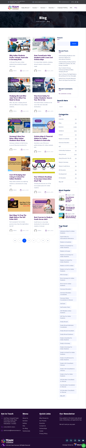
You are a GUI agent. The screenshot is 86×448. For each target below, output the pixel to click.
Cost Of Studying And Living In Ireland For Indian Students (17, 177)
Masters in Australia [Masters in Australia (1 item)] (65, 242)
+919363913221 (64, 2)
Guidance (13, 40)
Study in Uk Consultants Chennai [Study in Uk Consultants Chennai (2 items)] (66, 364)
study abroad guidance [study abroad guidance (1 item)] (66, 334)
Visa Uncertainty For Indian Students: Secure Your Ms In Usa (43, 98)
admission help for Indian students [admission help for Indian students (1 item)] (67, 232)
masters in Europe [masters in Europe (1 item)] (65, 251)
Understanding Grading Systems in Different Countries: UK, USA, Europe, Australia (67, 63)
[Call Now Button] (4, 445)
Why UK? (61, 182)
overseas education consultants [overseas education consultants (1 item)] (65, 293)
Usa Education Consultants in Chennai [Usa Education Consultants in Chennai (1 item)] (67, 386)
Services (43, 8)
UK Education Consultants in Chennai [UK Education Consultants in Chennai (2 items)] (67, 380)
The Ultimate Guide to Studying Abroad (70, 199)
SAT (12, 199)
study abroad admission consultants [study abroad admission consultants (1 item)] (67, 326)
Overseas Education (64, 142)
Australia (38, 121)
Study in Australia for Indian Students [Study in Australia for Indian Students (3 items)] (66, 339)
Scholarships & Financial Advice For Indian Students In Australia (43, 138)
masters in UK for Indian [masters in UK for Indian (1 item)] (66, 265)
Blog (76, 7)
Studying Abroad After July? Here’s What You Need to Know (17, 98)
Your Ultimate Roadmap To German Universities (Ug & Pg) (43, 179)
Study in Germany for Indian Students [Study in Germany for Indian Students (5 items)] (66, 348)
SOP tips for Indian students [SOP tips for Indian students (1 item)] (65, 317)
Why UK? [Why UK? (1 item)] (62, 396)
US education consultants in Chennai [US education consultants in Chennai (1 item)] (67, 391)
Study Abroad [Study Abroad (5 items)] (64, 321)
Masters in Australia (64, 138)
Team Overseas (15, 445)
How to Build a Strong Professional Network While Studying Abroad (66, 69)
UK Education (62, 170)
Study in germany (15, 121)
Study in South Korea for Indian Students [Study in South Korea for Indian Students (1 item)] (67, 358)
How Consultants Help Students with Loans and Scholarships (43, 57)
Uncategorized (62, 174)
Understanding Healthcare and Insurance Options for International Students (67, 57)
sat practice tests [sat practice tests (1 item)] (65, 307)
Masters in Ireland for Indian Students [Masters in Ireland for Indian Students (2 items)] (66, 261)
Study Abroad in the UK (65, 158)
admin (13, 70)
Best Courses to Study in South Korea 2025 (43, 218)
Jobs (71, 7)
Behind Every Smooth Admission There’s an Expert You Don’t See (67, 79)
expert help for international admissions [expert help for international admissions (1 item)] (67, 237)
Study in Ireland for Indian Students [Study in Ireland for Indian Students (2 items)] (67, 353)
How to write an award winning (71, 216)
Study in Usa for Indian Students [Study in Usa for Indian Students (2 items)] (66, 375)
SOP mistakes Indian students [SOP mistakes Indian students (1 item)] (65, 311)
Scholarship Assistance (41, 40)
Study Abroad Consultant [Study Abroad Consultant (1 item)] (67, 331)
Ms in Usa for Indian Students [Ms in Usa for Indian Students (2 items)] (65, 284)
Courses (34, 8)
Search (60, 38)
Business (61, 127)
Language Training (62, 7)
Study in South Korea (41, 201)
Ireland (13, 159)
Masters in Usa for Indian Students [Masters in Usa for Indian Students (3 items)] (67, 270)
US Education (39, 80)
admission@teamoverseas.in (41, 2)
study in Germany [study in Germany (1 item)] (65, 343)
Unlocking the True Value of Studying (70, 208)
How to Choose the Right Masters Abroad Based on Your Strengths (67, 75)
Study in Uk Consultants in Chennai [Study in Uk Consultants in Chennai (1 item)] (67, 369)
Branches (51, 8)
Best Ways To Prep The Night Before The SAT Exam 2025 (17, 217)
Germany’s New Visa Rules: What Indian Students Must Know (17, 138)
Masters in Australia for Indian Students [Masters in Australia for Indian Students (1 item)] (66, 246)
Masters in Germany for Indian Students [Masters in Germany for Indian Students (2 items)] (66, 255)
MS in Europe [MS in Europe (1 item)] (64, 274)
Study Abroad (25, 8)
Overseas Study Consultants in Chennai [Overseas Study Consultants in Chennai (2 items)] (66, 299)
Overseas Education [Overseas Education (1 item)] (65, 289)
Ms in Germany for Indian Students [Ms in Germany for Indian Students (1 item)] (67, 279)
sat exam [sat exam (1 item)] (62, 303)
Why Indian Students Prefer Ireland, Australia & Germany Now (18, 57)
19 (43, 240)
